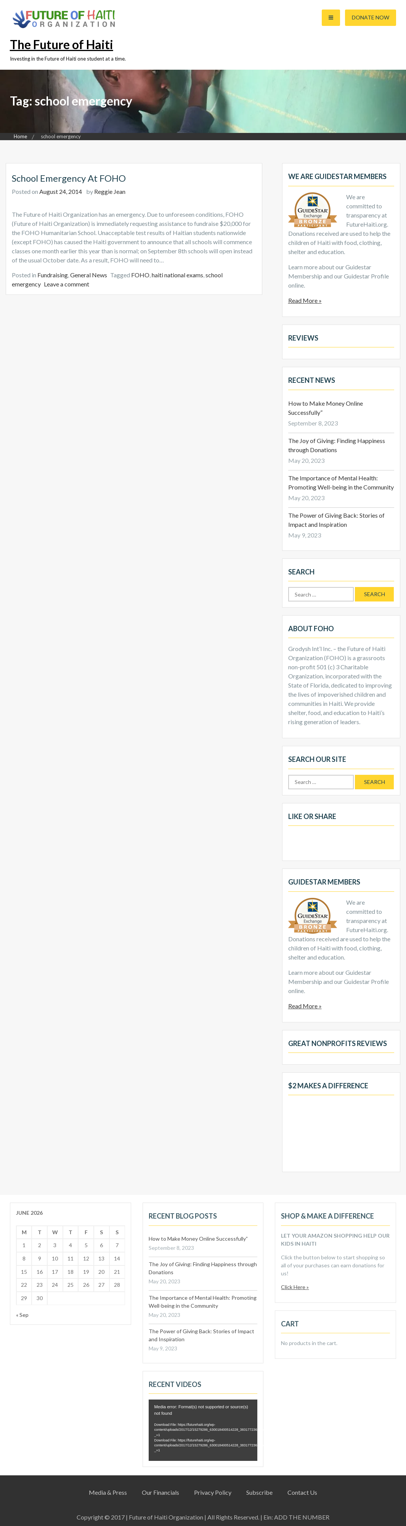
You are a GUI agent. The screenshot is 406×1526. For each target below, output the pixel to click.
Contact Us (302, 1492)
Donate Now (370, 17)
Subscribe (259, 1492)
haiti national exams (177, 274)
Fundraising (52, 274)
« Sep (22, 1315)
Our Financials (160, 1492)
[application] (203, 1430)
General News (88, 274)
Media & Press (108, 1492)
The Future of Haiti (61, 44)
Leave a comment (66, 284)
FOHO (140, 274)
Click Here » (295, 1287)
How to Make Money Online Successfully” (198, 1238)
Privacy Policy (212, 1492)
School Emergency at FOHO (69, 178)
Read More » (305, 300)
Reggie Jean (109, 191)
